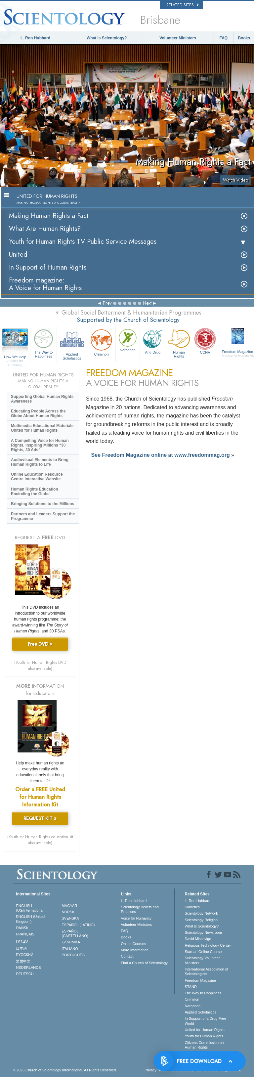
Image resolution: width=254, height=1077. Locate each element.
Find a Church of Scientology (144, 963)
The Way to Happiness (43, 342)
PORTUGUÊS (73, 955)
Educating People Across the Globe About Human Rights (38, 413)
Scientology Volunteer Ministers (202, 960)
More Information (134, 950)
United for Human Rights (204, 1030)
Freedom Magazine (200, 980)
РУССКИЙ (24, 955)
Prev (107, 303)
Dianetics (192, 907)
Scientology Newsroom (203, 932)
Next (147, 303)
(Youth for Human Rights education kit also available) (40, 840)
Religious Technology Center (208, 945)
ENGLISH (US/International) (30, 908)
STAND (190, 987)
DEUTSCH (24, 974)
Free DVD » (40, 644)
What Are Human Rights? (45, 229)
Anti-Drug (153, 340)
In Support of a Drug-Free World (205, 1020)
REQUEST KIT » (40, 818)
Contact (127, 956)
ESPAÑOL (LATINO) (78, 925)
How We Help (15, 357)
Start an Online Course (203, 952)
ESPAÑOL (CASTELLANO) (75, 933)
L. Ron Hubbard (35, 38)
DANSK (22, 928)
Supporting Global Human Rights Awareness (42, 399)
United (18, 254)
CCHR (205, 340)
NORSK (68, 912)
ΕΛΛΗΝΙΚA (71, 942)
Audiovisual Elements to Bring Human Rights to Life (39, 462)
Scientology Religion (201, 920)
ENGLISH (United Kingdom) (30, 919)
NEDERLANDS (28, 967)
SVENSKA (70, 918)
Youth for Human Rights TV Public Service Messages (82, 241)
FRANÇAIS (25, 934)
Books (244, 38)
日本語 (21, 948)
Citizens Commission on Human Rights (204, 1045)
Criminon (101, 341)
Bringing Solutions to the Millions (42, 503)
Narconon (127, 339)
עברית (22, 941)
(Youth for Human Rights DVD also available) (40, 665)
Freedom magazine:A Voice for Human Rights (45, 284)
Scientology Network (201, 913)
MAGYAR (69, 906)
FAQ (224, 38)
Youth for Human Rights (204, 1036)
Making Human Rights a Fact (49, 216)
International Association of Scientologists (206, 971)
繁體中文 (23, 961)
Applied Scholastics (72, 343)
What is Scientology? (107, 38)
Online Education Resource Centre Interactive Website (37, 476)
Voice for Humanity (136, 918)
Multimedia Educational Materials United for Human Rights (42, 428)
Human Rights (179, 342)
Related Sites (182, 5)
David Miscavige (198, 939)
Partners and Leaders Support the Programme (43, 516)
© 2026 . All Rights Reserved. (65, 1070)
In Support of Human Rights (47, 267)
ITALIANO (70, 949)
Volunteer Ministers (177, 38)
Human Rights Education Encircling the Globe (34, 491)
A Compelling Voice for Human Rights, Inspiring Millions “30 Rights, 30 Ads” (40, 445)
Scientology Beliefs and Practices (140, 909)
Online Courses (133, 944)
